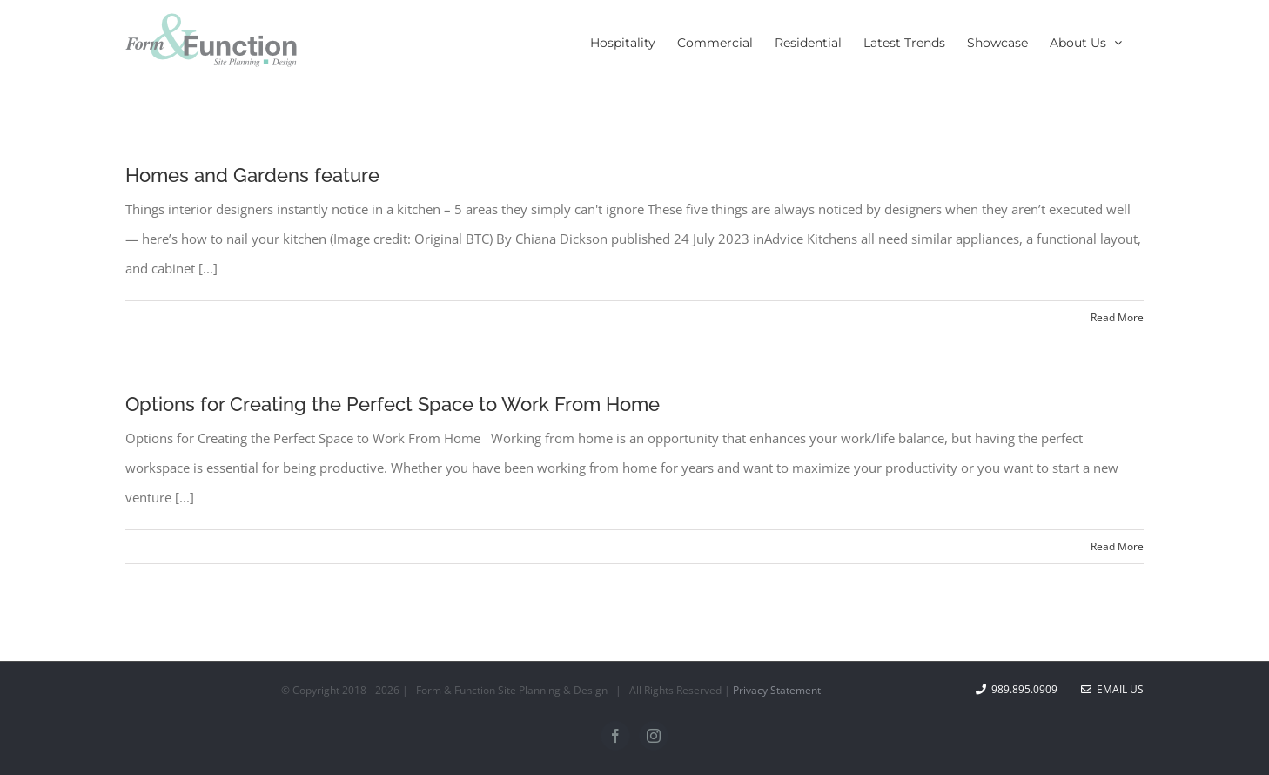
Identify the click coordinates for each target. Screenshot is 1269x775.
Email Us (1112, 689)
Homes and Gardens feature (252, 175)
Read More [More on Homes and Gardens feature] (1117, 317)
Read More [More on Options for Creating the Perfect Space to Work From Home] (1117, 546)
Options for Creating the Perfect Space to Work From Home (392, 404)
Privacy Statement (777, 690)
